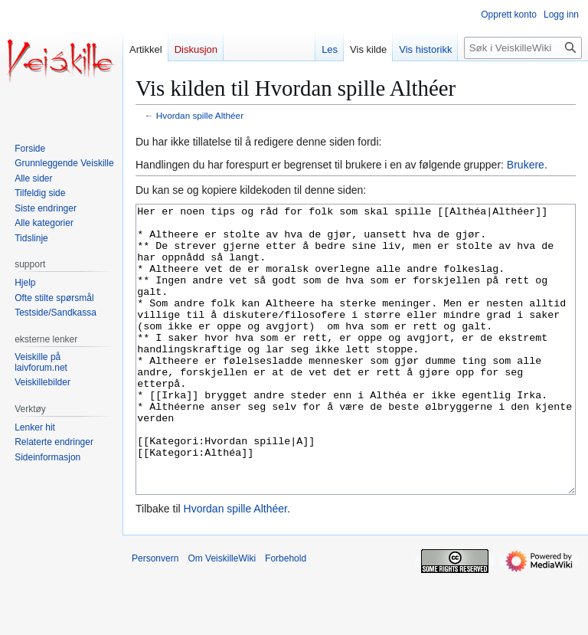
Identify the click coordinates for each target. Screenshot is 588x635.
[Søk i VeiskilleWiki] (523, 48)
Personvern (155, 615)
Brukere (525, 165)
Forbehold (285, 615)
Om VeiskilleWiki (222, 615)
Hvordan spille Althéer (199, 115)
